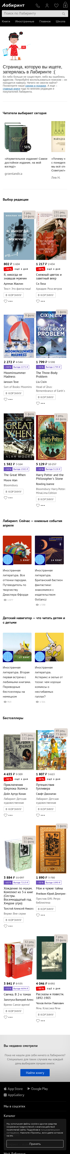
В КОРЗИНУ (14, 295)
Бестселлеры (13, 718)
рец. (27, 213)
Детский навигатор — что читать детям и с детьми (34, 620)
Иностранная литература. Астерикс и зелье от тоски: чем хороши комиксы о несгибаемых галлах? (49, 682)
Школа (60, 21)
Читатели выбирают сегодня (24, 113)
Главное (45, 21)
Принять (35, 1144)
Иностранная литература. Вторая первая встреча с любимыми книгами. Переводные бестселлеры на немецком (17, 682)
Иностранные (24, 21)
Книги (6, 21)
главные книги (11, 88)
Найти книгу (35, 1073)
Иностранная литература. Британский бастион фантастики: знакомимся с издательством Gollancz (49, 585)
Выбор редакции (15, 199)
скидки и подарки (35, 85)
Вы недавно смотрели (21, 1046)
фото (29, 216)
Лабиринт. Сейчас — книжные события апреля (32, 523)
